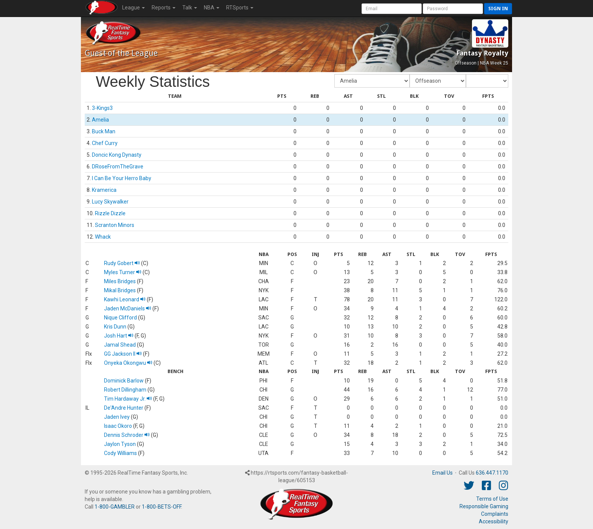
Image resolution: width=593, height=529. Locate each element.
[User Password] (453, 8)
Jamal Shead (120, 345)
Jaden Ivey (117, 417)
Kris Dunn (115, 327)
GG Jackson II (123, 354)
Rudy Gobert (122, 263)
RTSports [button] (239, 8)
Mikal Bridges (120, 290)
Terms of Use (492, 499)
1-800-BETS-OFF (161, 507)
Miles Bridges (120, 281)
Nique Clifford (120, 318)
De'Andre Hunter (123, 408)
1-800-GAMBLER (115, 507)
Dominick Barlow (124, 381)
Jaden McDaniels (127, 308)
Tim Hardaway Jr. (128, 399)
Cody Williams (120, 453)
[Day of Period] (487, 81)
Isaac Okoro (118, 426)
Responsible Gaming (483, 506)
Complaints (494, 514)
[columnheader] (175, 96)
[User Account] (392, 8)
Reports (163, 8)
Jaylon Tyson (120, 444)
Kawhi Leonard (125, 299)
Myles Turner (122, 272)
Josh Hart (119, 336)
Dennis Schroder (127, 435)
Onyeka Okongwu (128, 363)
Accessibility (493, 521)
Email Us (442, 473)
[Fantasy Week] (438, 81)
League (133, 8)
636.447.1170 (492, 473)
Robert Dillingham (125, 390)
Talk (189, 8)
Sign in (498, 8)
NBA (211, 8)
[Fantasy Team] (372, 81)
